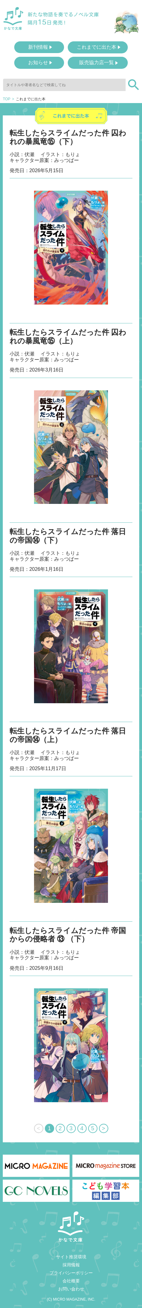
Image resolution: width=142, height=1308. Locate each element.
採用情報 (71, 1264)
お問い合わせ (71, 1288)
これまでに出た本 (96, 47)
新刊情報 (38, 47)
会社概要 (71, 1280)
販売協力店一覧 (96, 62)
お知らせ (38, 62)
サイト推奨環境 (71, 1256)
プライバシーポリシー (71, 1272)
